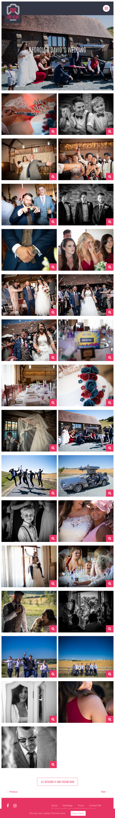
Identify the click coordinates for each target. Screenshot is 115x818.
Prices (81, 805)
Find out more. (58, 813)
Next (103, 792)
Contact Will (95, 805)
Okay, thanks (78, 813)
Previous (13, 792)
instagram (14, 806)
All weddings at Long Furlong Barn (57, 782)
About (55, 805)
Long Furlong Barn (57, 56)
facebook (8, 806)
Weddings (68, 805)
